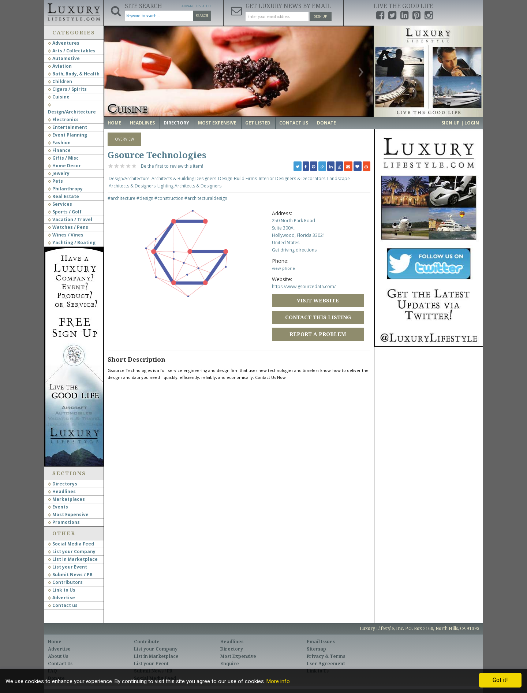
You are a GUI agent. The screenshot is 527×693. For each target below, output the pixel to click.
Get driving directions (294, 250)
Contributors (65, 582)
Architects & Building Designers (184, 178)
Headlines (62, 491)
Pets (55, 181)
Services (60, 204)
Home (114, 123)
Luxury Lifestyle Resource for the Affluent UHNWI (73, 11)
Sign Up (320, 16)
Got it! (500, 680)
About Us (58, 656)
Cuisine (59, 97)
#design (145, 198)
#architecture (122, 198)
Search (202, 16)
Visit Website (318, 300)
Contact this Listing (318, 317)
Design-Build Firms (237, 178)
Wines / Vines (65, 235)
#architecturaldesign (205, 198)
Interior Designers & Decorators (292, 178)
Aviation (60, 66)
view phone (283, 268)
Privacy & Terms (326, 656)
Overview (124, 139)
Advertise (61, 598)
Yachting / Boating (72, 242)
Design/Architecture (129, 178)
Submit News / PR (70, 574)
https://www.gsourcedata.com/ (304, 286)
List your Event (67, 567)
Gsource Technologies (157, 155)
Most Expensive (68, 514)
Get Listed (257, 123)
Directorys (62, 484)
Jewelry (59, 173)
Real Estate (63, 196)
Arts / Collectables (72, 51)
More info (278, 681)
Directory (176, 123)
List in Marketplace (73, 559)
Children (60, 81)
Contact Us (293, 123)
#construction (169, 198)
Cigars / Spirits (67, 89)
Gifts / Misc (63, 158)
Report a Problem (317, 334)
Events (58, 507)
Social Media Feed (71, 544)
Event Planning (67, 135)
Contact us (63, 605)
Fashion (59, 142)
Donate (326, 123)
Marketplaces (66, 499)
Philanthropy (65, 189)
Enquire (229, 663)
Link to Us (61, 590)
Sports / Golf (65, 212)
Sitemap (316, 649)
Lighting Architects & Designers (189, 186)
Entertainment (67, 127)
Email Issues (321, 641)
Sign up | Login (460, 123)
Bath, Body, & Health (74, 74)
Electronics (63, 119)
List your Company (72, 551)
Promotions (64, 522)
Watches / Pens (68, 227)
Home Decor (64, 166)
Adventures (63, 43)
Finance (59, 150)
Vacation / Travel (70, 219)
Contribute (147, 641)
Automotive (64, 58)
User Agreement (326, 663)
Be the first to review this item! (172, 166)
